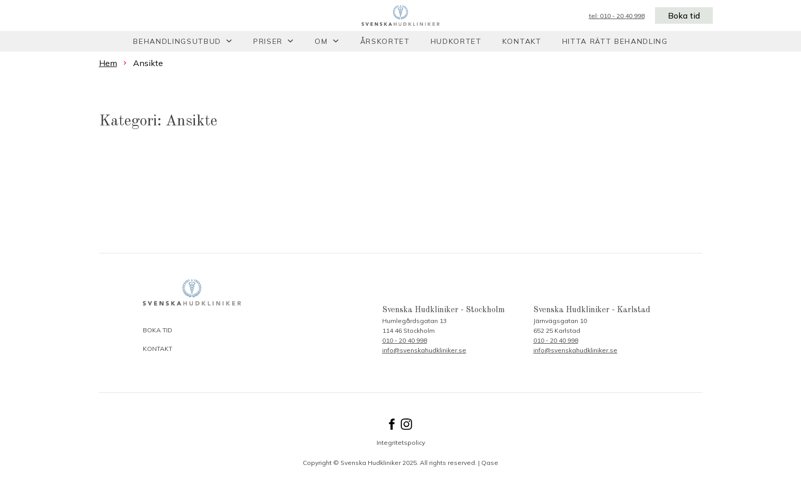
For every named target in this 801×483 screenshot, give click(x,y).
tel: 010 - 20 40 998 (617, 16)
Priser (268, 41)
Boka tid (684, 15)
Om (321, 41)
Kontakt (522, 41)
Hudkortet (456, 41)
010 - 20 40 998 (404, 340)
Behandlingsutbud (177, 41)
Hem (108, 63)
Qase (489, 462)
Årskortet (385, 41)
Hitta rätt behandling (615, 41)
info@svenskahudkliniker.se (424, 350)
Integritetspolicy (401, 442)
